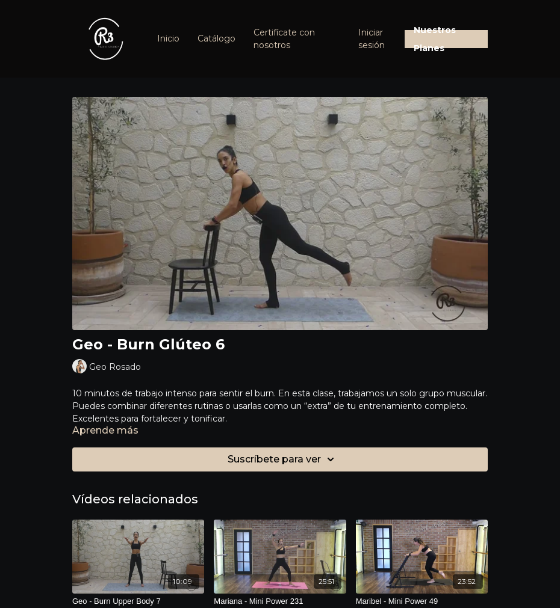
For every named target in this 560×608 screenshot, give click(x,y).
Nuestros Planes (435, 39)
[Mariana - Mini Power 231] (280, 601)
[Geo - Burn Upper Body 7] (138, 601)
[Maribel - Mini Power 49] (422, 601)
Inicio (168, 38)
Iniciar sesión (371, 39)
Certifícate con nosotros (284, 39)
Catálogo (216, 38)
